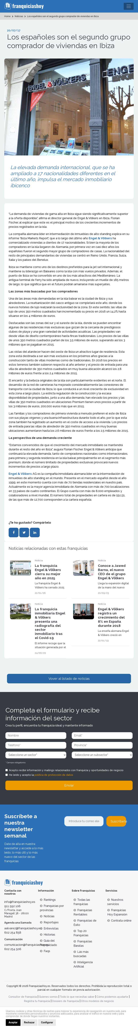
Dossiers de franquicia (65, 1001)
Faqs (45, 951)
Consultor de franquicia (22, 996)
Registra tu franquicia (37, 1001)
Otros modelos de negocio (97, 1001)
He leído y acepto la (41, 774)
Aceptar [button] (13, 1022)
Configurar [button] (47, 1022)
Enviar (69, 785)
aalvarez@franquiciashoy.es (23, 928)
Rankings (48, 899)
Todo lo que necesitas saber (77, 996)
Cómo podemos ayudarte (112, 996)
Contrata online (119, 920)
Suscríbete (118, 821)
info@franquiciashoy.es (19, 902)
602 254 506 (12, 949)
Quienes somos (48, 996)
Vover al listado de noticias (69, 678)
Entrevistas (49, 928)
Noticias (47, 916)
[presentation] (91, 836)
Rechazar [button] (29, 1022)
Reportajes (49, 922)
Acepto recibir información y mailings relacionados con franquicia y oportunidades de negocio (66, 770)
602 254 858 (12, 932)
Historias (47, 934)
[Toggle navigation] (129, 6)
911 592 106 (12, 906)
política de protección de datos (53, 774)
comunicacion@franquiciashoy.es (26, 945)
